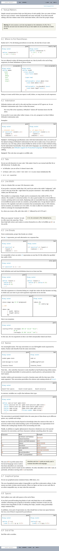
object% (31, 72)
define (5, 52)
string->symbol (27, 410)
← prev (47, 2)
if (3, 132)
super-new (29, 77)
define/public (30, 81)
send (28, 83)
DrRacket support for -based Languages (28, 148)
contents (24, 2)
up (51, 2)
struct (54, 379)
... (5, 286)
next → (55, 2)
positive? (9, 132)
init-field (29, 74)
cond (5, 523)
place (38, 81)
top (20, 2)
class (26, 72)
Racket (49, 6)
